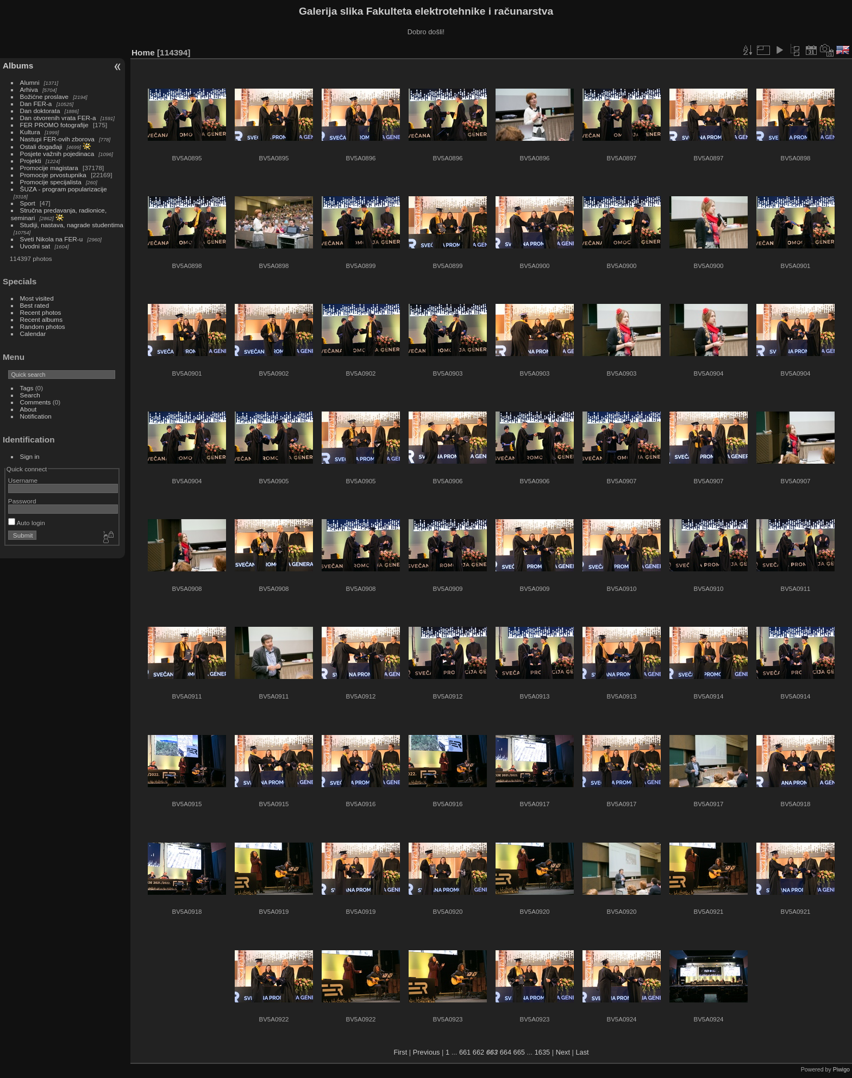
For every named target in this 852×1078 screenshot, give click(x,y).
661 (465, 1052)
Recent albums (41, 319)
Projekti (30, 160)
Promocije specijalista (51, 181)
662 (478, 1052)
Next (563, 1052)
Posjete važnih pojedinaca (57, 153)
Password (22, 500)
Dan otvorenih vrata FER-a (58, 117)
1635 (542, 1052)
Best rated (34, 305)
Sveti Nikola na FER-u (51, 238)
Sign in (30, 456)
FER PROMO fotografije (54, 124)
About (28, 409)
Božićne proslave (44, 96)
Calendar (33, 333)
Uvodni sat (35, 246)
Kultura (30, 131)
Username (22, 480)
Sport (27, 203)
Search (30, 394)
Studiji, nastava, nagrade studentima (71, 224)
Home (143, 52)
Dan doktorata (40, 110)
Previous (426, 1052)
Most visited (37, 298)
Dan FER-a (36, 103)
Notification (36, 416)
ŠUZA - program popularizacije (63, 188)
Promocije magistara (49, 167)
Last (581, 1052)
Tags (27, 387)
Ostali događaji (41, 146)
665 (519, 1052)
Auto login (26, 522)
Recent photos (40, 312)
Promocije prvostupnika (53, 174)
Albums (18, 65)
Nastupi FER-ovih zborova (57, 138)
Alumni (30, 82)
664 (505, 1052)
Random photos (42, 326)
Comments (35, 402)
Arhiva (29, 89)
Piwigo (841, 1069)
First (400, 1052)
